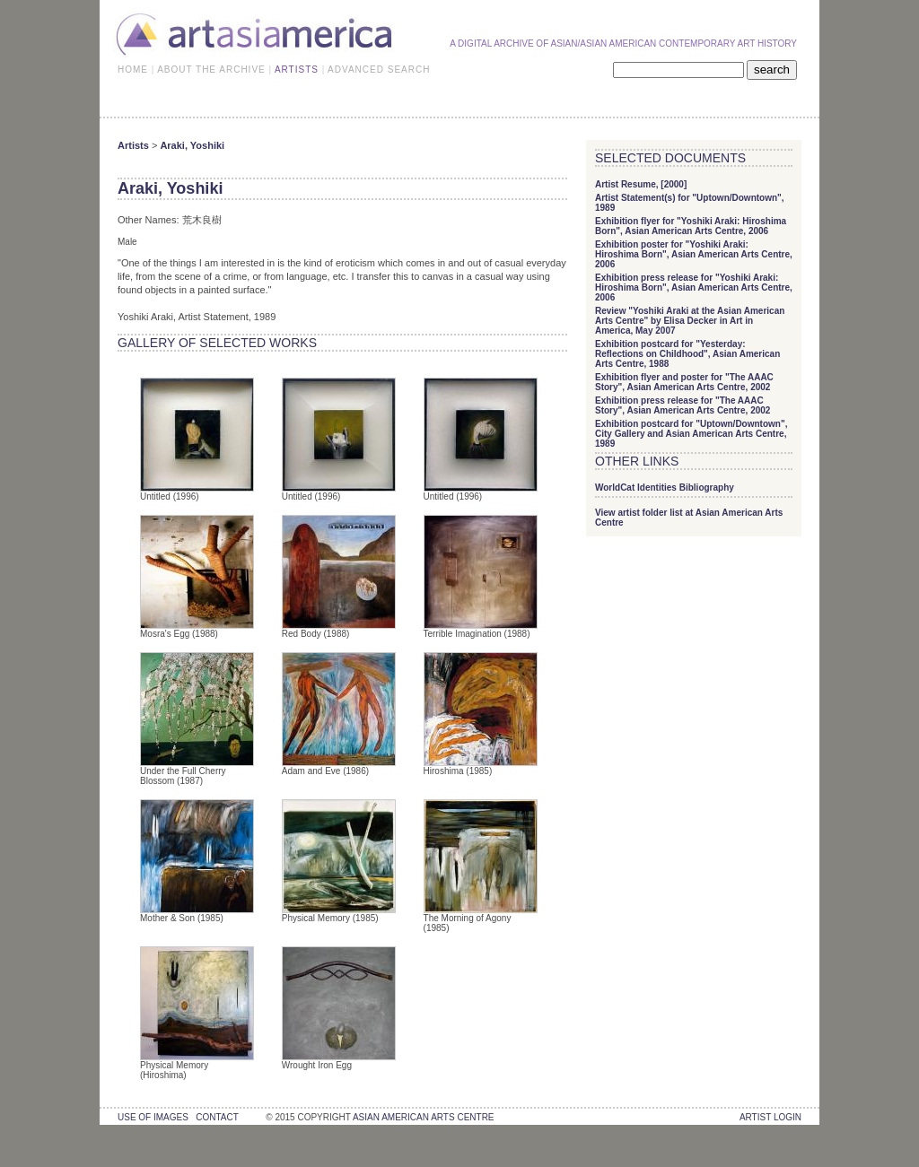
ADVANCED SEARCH (379, 69)
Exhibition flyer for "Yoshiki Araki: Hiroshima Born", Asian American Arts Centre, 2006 (690, 226)
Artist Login (770, 1117)
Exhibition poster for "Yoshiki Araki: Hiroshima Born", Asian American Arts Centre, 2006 (693, 254)
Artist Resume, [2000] (641, 184)
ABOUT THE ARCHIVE (211, 69)
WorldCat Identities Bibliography (664, 487)
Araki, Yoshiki (192, 145)
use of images (153, 1117)
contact (217, 1117)
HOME (133, 69)
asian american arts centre (424, 1117)
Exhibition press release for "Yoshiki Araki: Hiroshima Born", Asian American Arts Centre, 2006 (693, 287)
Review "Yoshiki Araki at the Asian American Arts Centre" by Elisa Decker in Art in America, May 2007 (689, 320)
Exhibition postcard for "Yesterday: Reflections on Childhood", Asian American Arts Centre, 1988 (687, 354)
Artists (133, 145)
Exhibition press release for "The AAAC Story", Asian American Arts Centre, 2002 (682, 405)
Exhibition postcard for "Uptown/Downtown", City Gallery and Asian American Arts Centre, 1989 (691, 434)
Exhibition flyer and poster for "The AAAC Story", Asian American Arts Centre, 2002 (684, 382)
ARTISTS (297, 69)
